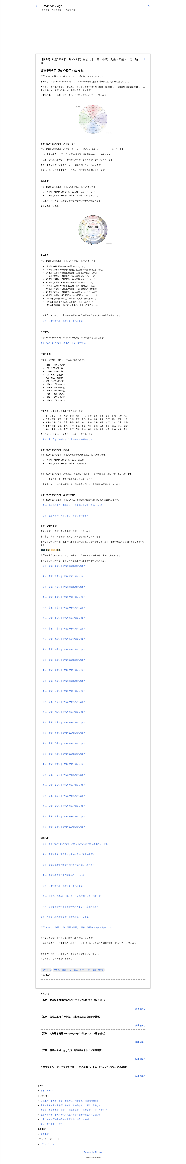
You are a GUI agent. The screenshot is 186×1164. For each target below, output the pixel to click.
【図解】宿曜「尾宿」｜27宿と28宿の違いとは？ (63, 754)
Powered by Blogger (93, 1152)
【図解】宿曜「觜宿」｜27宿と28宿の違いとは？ (63, 607)
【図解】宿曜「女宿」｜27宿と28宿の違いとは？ (63, 785)
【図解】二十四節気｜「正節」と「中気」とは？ (63, 320)
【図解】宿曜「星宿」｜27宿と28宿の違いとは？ (63, 660)
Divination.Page (52, 6)
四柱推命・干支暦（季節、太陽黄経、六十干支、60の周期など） (70, 1101)
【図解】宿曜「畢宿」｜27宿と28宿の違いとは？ (63, 597)
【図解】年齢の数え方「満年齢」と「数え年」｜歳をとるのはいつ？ (72, 505)
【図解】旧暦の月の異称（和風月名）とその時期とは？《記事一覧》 (72, 896)
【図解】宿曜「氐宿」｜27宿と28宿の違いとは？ (63, 722)
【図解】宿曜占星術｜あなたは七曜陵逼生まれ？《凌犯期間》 (72, 1050)
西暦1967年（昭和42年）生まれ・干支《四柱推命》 (64, 343)
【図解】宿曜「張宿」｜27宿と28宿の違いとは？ (63, 670)
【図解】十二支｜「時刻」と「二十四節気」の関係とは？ (67, 439)
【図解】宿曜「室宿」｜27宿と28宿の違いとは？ (63, 806)
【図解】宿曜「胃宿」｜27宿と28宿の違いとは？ (63, 576)
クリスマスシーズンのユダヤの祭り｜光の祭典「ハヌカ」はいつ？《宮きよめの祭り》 (84, 1067)
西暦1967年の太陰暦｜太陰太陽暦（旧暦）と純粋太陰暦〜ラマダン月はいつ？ (76, 927)
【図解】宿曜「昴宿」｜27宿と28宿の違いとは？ (63, 587)
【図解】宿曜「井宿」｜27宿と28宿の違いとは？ (63, 628)
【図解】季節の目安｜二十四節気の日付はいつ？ (63, 875)
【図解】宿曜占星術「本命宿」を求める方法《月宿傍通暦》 (68, 854)
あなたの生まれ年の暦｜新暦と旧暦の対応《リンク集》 (66, 917)
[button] (143, 59)
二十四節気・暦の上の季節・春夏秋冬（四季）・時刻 (65, 1119)
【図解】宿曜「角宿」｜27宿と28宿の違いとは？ (63, 701)
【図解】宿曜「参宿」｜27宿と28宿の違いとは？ (63, 618)
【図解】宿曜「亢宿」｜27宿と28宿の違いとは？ (63, 712)
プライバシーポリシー (51, 1144)
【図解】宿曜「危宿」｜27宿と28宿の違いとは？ (63, 795)
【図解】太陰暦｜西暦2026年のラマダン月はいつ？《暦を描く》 (73, 1033)
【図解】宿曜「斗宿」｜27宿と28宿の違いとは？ (63, 774)
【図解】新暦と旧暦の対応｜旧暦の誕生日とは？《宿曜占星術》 (70, 906)
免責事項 (45, 1134)
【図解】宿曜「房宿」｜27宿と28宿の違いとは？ (63, 733)
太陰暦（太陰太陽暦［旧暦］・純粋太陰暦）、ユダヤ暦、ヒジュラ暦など (74, 1110)
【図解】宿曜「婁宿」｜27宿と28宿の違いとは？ (63, 566)
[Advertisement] (93, 31)
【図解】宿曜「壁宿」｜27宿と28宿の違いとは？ (63, 816)
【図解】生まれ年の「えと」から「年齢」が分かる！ (65, 516)
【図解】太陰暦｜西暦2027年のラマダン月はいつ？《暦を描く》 (73, 1000)
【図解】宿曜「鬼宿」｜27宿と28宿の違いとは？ (63, 639)
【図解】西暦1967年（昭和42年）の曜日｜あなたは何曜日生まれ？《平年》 (75, 844)
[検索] (148, 7)
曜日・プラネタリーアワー (53, 1124)
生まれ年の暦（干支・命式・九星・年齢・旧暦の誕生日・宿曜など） (72, 1115)
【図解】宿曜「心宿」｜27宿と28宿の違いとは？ (63, 743)
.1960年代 (46, 970)
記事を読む (140, 1008)
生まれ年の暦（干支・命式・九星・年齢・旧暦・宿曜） (79, 970)
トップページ (47, 1090)
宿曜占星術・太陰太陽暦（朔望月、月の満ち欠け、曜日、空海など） (72, 1105)
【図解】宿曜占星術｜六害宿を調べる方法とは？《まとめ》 (68, 865)
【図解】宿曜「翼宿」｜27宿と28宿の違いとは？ (63, 681)
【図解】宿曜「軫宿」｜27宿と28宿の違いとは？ (63, 691)
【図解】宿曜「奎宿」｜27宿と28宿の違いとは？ (63, 827)
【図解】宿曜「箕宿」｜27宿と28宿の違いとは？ (63, 764)
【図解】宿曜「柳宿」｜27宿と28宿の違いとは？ (63, 649)
